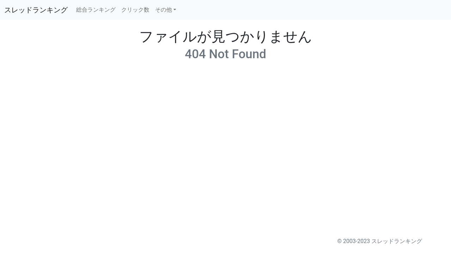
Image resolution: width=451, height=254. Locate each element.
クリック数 (135, 9)
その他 (163, 9)
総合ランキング (96, 9)
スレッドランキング (36, 10)
